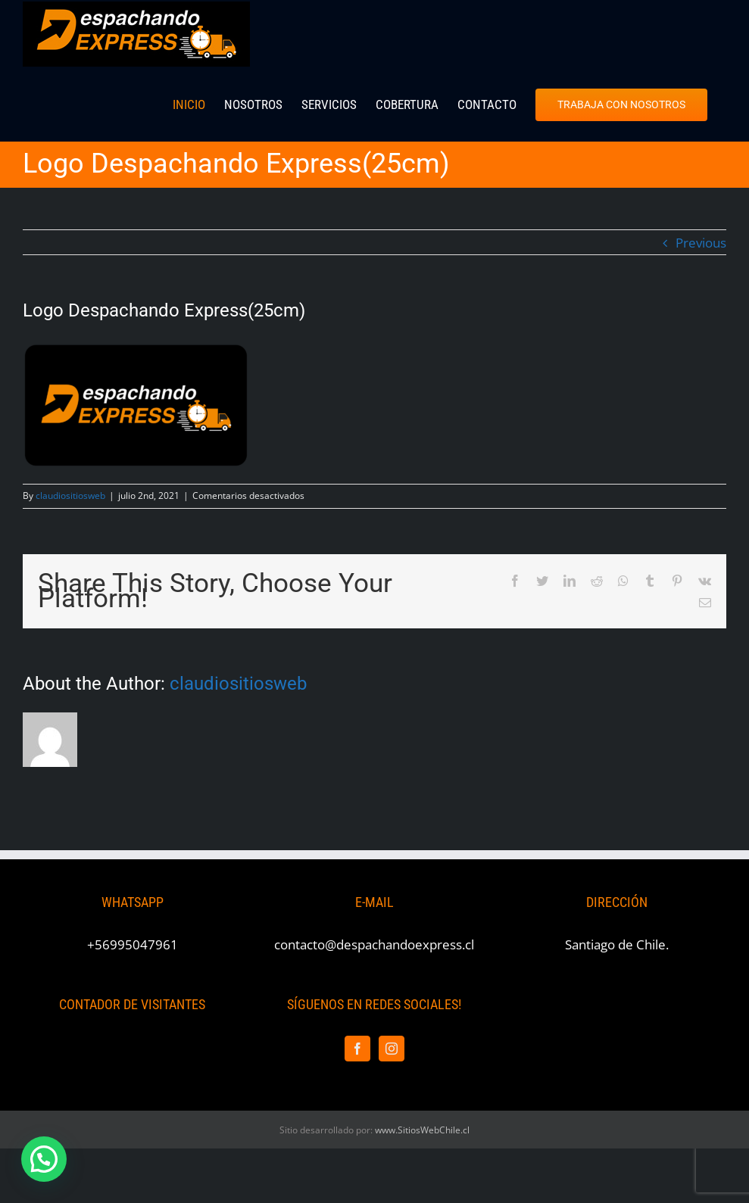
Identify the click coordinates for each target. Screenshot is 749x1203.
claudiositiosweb (70, 495)
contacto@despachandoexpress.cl (374, 944)
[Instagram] (391, 1048)
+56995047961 (132, 944)
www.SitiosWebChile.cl (422, 1130)
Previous (701, 242)
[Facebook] (357, 1048)
